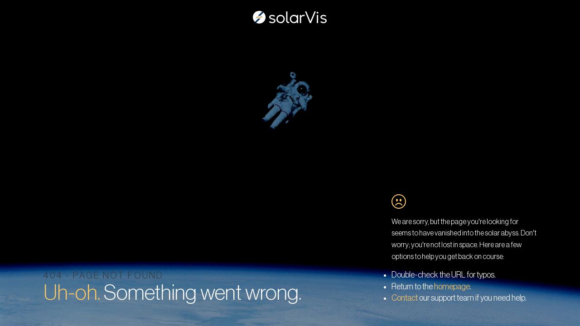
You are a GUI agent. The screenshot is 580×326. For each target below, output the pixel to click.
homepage (452, 286)
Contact (405, 297)
